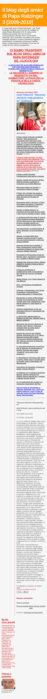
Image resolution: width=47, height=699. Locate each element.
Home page (31, 607)
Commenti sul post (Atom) (33, 612)
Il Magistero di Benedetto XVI (6, 641)
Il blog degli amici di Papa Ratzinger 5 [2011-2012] (8, 636)
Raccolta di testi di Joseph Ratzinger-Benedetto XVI (8, 649)
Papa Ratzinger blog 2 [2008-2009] (8, 663)
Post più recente (22, 606)
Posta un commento (23, 602)
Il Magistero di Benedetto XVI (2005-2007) (6, 645)
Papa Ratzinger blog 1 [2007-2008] (8, 666)
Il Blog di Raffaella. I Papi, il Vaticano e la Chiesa (8, 632)
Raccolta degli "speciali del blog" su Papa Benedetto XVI (8, 654)
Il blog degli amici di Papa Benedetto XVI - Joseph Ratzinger (8, 627)
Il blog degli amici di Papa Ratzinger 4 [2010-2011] (8, 659)
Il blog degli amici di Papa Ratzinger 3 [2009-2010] (22, 16)
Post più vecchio (39, 606)
